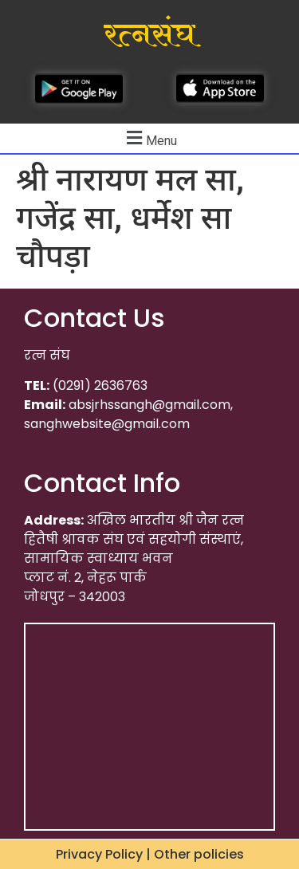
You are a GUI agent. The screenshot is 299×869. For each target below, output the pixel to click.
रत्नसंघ (149, 35)
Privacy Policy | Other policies (150, 854)
